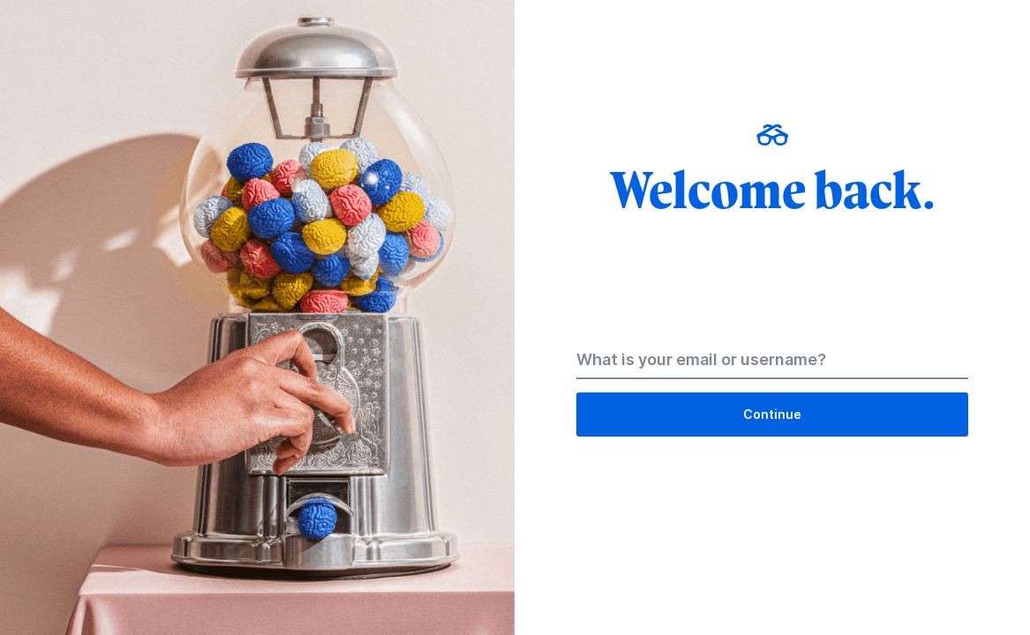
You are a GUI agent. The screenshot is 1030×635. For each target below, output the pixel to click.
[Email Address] (772, 363)
